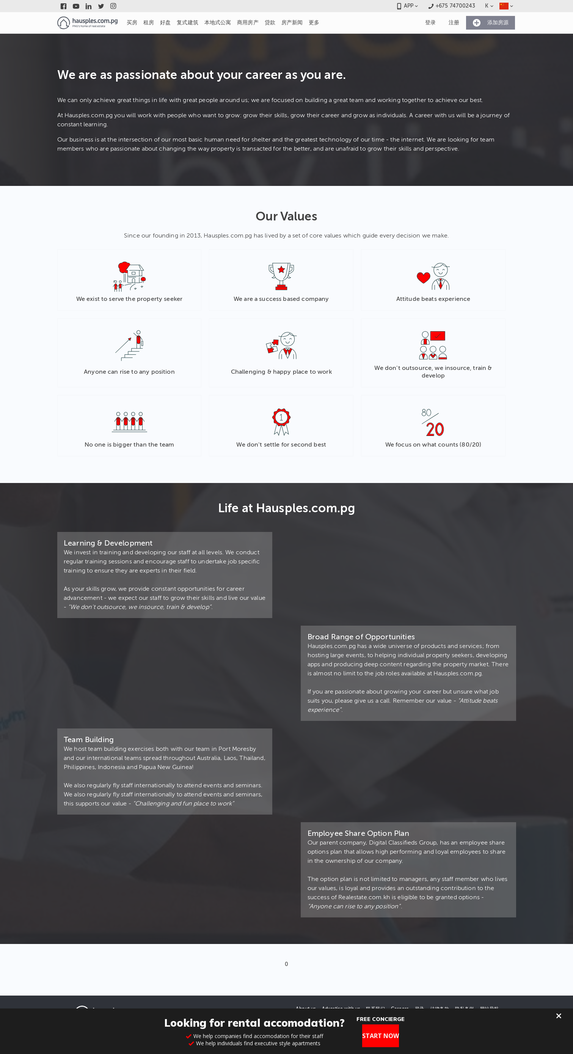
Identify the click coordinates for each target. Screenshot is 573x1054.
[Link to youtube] (76, 6)
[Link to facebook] (63, 6)
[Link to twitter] (101, 6)
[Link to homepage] (87, 23)
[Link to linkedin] (88, 6)
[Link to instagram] (113, 6)
